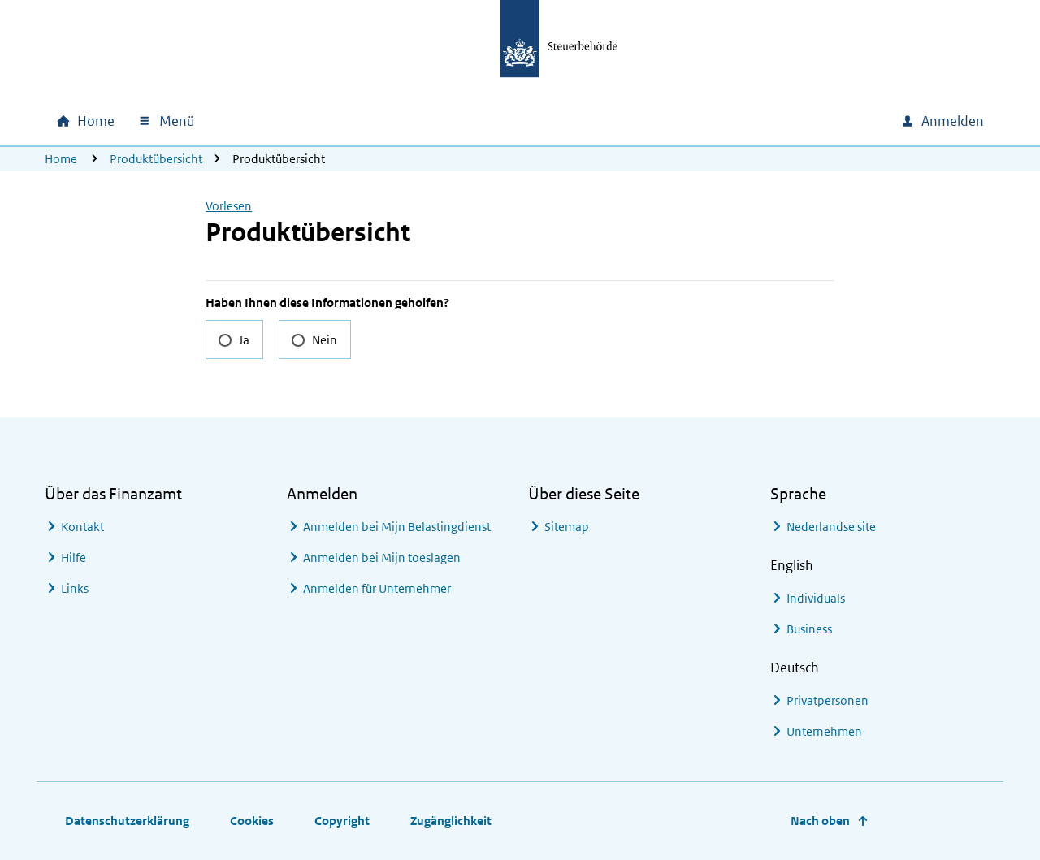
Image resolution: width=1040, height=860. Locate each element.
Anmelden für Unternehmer (377, 588)
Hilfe (73, 557)
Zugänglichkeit (451, 820)
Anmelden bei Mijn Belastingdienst (397, 526)
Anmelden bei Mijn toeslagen (382, 557)
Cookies (252, 820)
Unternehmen (824, 731)
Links (75, 588)
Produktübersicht (156, 158)
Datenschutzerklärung (127, 820)
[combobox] (777, 121)
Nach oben (820, 820)
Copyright (342, 820)
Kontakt (82, 526)
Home (61, 158)
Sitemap (566, 526)
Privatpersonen (827, 700)
